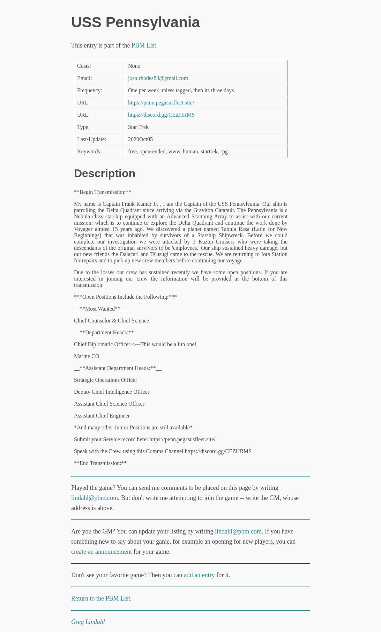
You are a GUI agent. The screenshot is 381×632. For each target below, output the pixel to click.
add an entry (199, 575)
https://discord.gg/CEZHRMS (161, 115)
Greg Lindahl (88, 621)
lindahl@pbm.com (94, 497)
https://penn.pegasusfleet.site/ (161, 103)
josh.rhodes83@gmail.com (158, 78)
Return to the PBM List (100, 598)
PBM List (144, 45)
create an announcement (101, 551)
